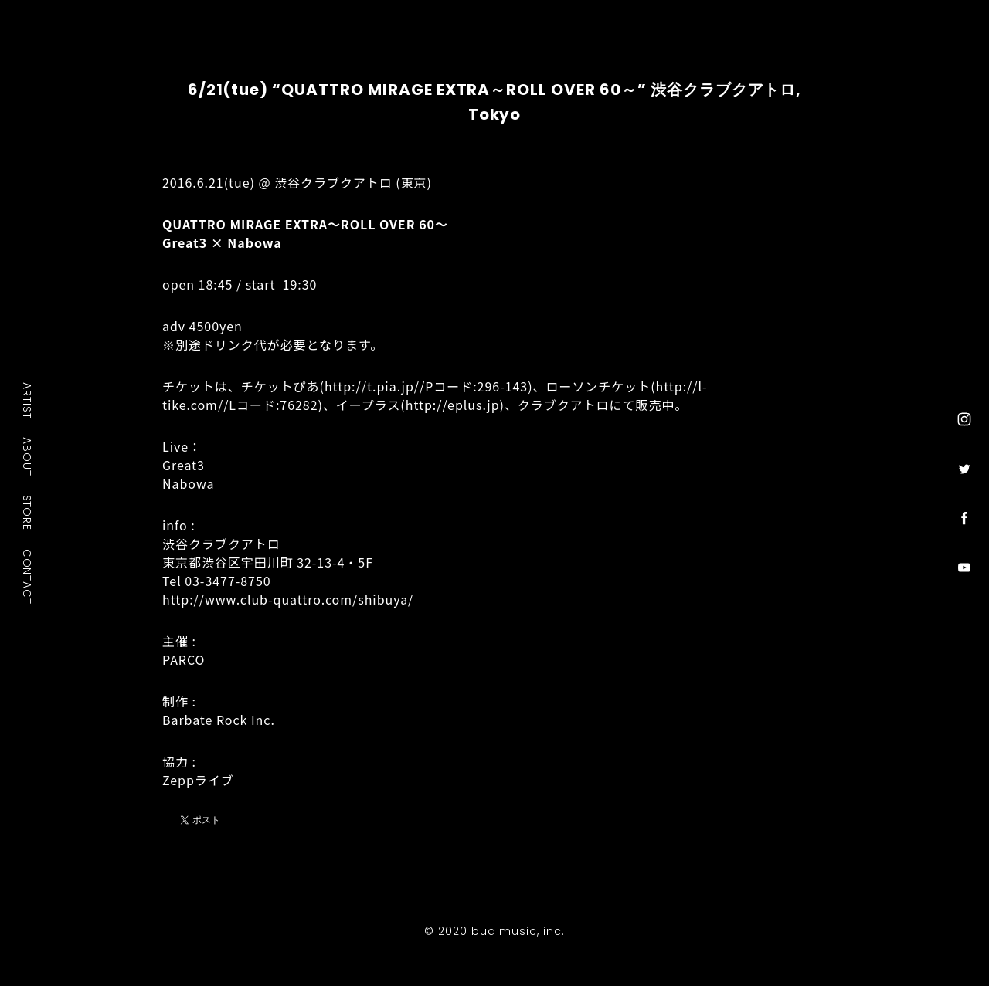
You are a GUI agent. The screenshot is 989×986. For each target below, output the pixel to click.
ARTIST (28, 400)
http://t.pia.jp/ (372, 386)
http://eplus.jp (453, 404)
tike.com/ (192, 404)
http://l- (682, 386)
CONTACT (28, 576)
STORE (28, 512)
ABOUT (28, 456)
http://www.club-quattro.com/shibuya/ (287, 599)
